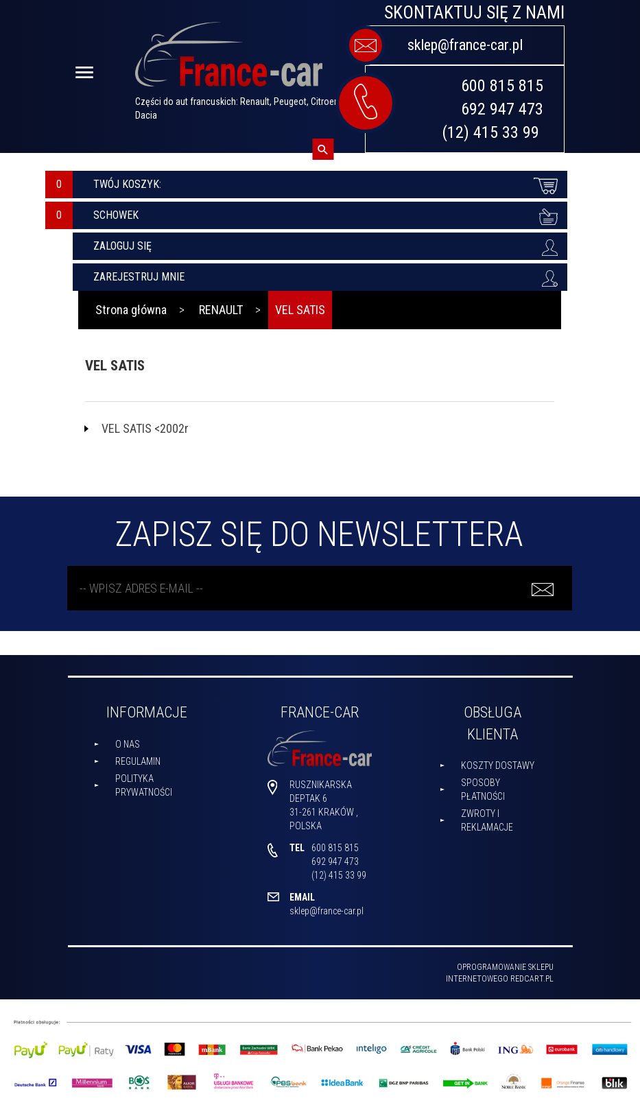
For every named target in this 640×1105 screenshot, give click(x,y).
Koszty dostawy (497, 765)
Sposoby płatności (483, 789)
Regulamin (138, 761)
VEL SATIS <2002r (145, 428)
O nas (127, 744)
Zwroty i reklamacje (487, 820)
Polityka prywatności (143, 785)
